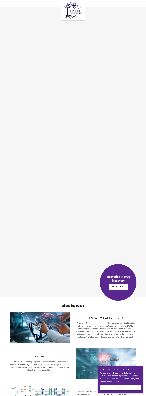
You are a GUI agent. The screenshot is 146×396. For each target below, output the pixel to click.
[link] (73, 2)
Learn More (118, 287)
